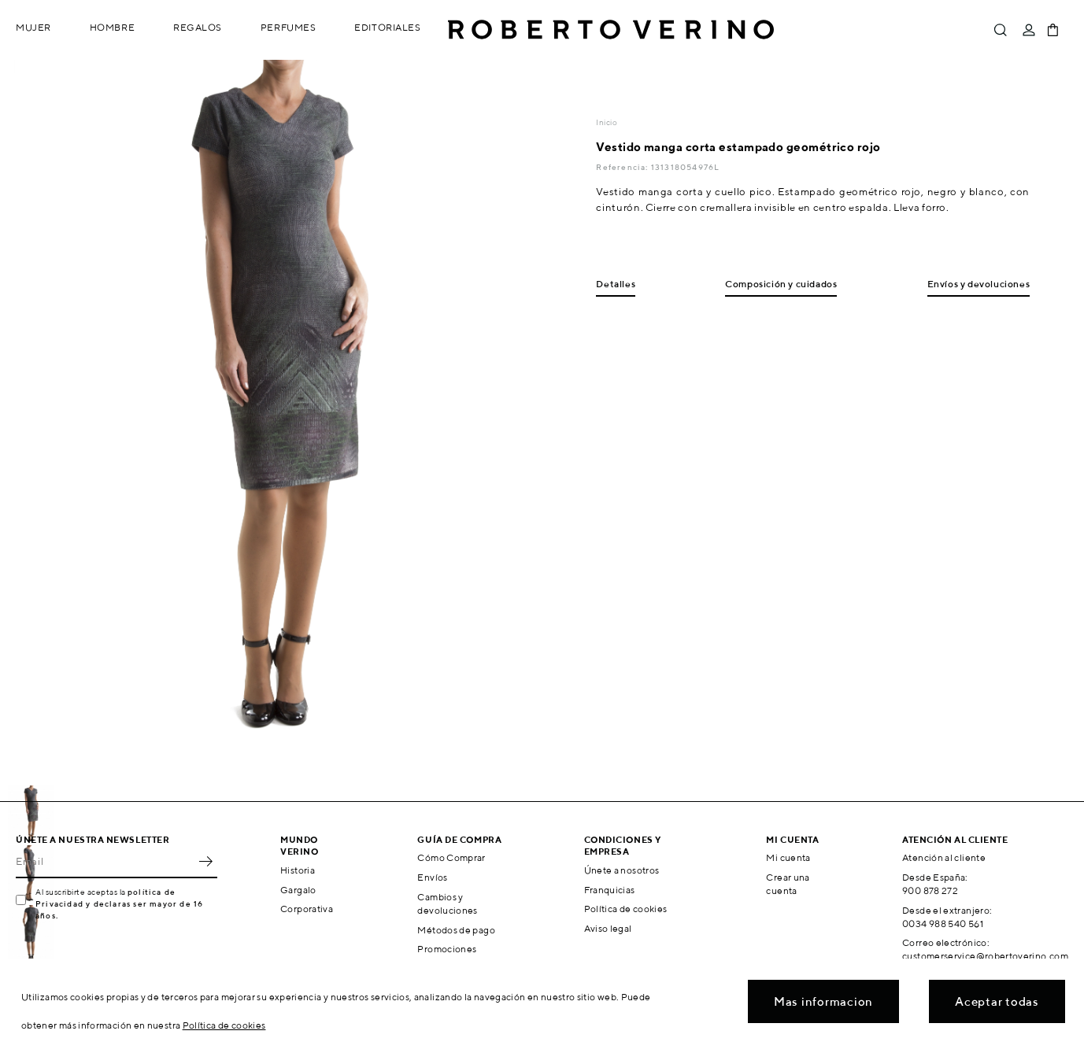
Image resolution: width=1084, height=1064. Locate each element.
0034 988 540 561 (942, 923)
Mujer (33, 27)
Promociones (446, 949)
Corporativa (306, 908)
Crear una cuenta (787, 883)
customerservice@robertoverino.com (985, 956)
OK (205, 861)
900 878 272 (930, 890)
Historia (297, 870)
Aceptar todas (997, 1001)
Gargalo (298, 890)
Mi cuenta (788, 857)
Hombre (112, 27)
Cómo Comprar (451, 857)
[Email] (105, 861)
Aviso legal (608, 928)
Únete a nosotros (622, 870)
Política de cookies (626, 908)
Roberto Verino (611, 30)
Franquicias (609, 890)
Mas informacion (823, 1001)
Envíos (432, 877)
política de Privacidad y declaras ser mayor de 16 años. (119, 903)
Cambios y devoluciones (447, 903)
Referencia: (623, 167)
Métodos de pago (455, 930)
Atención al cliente (944, 857)
